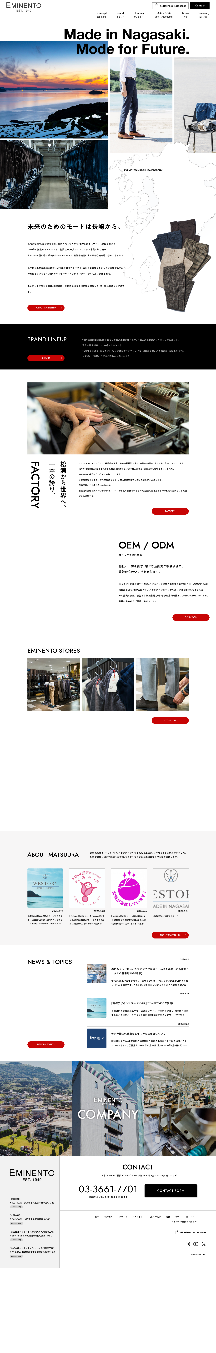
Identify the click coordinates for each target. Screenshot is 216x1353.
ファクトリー (138, 1302)
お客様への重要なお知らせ (184, 1307)
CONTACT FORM (170, 1276)
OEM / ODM (191, 702)
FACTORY (170, 596)
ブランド (123, 1302)
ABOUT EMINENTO (46, 308)
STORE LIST (170, 805)
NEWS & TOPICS (46, 1129)
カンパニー (191, 1302)
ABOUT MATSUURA (170, 1020)
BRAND (46, 443)
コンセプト (109, 1302)
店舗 (168, 1302)
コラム (178, 1302)
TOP (97, 1302)
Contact (200, 5)
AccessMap (16, 1292)
